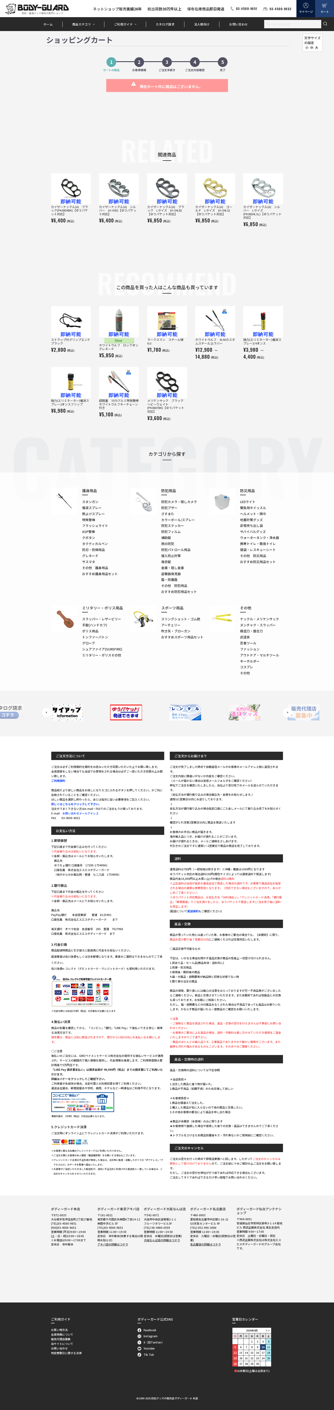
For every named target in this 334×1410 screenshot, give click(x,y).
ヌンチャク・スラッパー (258, 625)
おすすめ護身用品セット (100, 573)
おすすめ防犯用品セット (179, 591)
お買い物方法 (59, 1330)
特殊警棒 (88, 519)
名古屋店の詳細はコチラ (205, 1244)
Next (287, 712)
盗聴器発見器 (171, 573)
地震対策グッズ (251, 519)
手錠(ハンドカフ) (94, 625)
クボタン (88, 537)
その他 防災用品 (253, 555)
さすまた (167, 513)
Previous (46, 712)
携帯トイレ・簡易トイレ (258, 543)
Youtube (146, 1348)
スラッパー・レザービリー (101, 619)
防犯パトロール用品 (175, 549)
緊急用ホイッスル (253, 507)
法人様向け (202, 24)
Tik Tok (146, 1354)
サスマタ (88, 561)
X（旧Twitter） (151, 1342)
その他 (245, 673)
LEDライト (247, 501)
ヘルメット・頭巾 (253, 513)
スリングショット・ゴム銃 (180, 619)
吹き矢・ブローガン (175, 631)
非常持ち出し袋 (251, 525)
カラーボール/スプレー (178, 519)
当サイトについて (62, 1344)
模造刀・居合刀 (251, 631)
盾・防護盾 (169, 579)
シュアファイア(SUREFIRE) (102, 649)
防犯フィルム (171, 531)
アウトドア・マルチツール (259, 655)
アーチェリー (170, 625)
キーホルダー (250, 661)
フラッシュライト (95, 525)
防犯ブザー (169, 507)
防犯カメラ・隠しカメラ (179, 501)
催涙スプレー (92, 507)
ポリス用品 (90, 631)
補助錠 (166, 537)
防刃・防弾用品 (93, 549)
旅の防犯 (167, 543)
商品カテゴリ (81, 24)
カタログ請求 (165, 24)
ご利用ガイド (123, 24)
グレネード (90, 555)
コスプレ (246, 667)
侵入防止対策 (171, 555)
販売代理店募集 (61, 1339)
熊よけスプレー (93, 513)
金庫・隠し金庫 (172, 567)
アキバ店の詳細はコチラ (112, 1244)
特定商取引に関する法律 (66, 1353)
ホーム (48, 24)
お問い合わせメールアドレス (80, 813)
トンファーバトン (95, 637)
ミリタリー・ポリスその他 (101, 655)
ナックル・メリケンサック (259, 619)
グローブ (88, 643)
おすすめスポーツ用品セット (182, 637)
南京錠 (166, 561)
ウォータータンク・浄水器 (259, 537)
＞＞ (267, 1330)
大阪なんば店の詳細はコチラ (162, 1240)
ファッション (250, 649)
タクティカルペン (95, 543)
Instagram (148, 1336)
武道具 (245, 637)
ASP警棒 (88, 531)
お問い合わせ (238, 24)
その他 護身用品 (95, 567)
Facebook (147, 1330)
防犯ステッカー (172, 525)
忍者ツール (248, 643)
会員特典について (62, 1334)
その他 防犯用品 (174, 585)
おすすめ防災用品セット (258, 561)
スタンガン (90, 501)
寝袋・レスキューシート (258, 549)
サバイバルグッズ (253, 531)
